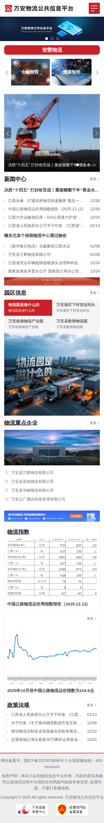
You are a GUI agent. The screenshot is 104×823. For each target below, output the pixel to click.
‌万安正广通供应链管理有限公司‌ (34, 499)
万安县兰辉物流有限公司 (29, 472)
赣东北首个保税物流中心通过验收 (35, 235)
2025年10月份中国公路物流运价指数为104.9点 (50, 690)
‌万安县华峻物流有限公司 (29, 490)
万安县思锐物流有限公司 (29, 481)
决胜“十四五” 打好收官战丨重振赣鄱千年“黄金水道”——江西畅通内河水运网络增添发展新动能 (52, 190)
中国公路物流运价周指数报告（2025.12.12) (47, 604)
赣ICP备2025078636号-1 (45, 760)
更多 (95, 179)
